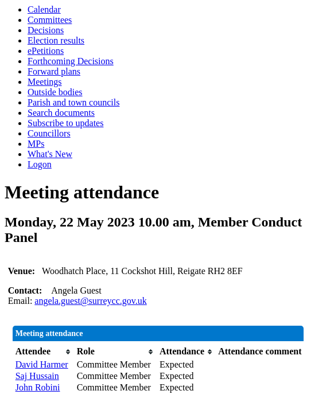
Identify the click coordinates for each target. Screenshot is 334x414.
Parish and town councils (73, 102)
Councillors (49, 133)
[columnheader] (43, 351)
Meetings (45, 82)
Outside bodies (55, 92)
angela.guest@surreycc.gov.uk (90, 301)
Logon (40, 164)
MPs (36, 144)
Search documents (61, 113)
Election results (56, 40)
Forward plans (54, 71)
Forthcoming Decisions (71, 61)
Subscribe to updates (65, 123)
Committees (50, 20)
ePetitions (46, 51)
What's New (50, 154)
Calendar (44, 9)
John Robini (37, 387)
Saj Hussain (37, 376)
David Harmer (41, 364)
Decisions (46, 30)
